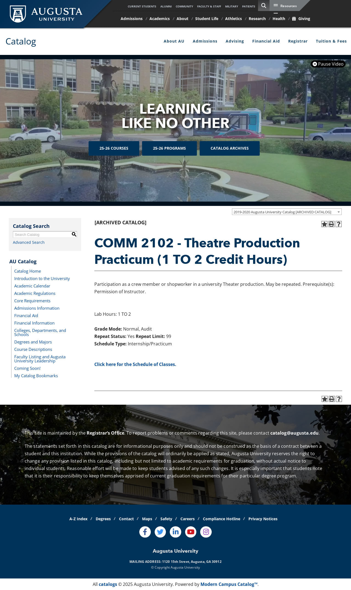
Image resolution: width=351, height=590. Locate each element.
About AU (174, 41)
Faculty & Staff (209, 6)
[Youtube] (191, 532)
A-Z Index (78, 518)
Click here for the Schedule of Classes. (135, 364)
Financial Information (34, 322)
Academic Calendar (32, 285)
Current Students (142, 6)
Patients (248, 6)
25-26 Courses (114, 148)
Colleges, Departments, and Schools (40, 332)
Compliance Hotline (221, 518)
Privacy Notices (263, 518)
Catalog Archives (230, 148)
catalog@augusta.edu (294, 433)
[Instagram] (206, 532)
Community (184, 6)
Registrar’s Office (105, 433)
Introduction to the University (42, 278)
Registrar (298, 41)
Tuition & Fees (331, 41)
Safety (166, 518)
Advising (235, 41)
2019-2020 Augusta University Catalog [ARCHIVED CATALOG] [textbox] (282, 211)
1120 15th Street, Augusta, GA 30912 (192, 561)
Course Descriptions (33, 348)
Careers (187, 518)
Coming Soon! (27, 367)
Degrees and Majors (33, 341)
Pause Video (328, 64)
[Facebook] (145, 532)
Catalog (20, 41)
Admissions (205, 41)
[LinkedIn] (175, 532)
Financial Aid (266, 41)
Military (231, 6)
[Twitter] (160, 532)
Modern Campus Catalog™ (228, 584)
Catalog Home (27, 270)
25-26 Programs (169, 148)
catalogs (108, 584)
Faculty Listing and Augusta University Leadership (40, 358)
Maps (147, 518)
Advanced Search (29, 242)
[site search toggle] (264, 5)
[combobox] (287, 211)
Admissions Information (37, 307)
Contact (126, 518)
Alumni (166, 6)
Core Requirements (32, 300)
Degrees (103, 518)
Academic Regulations (34, 292)
